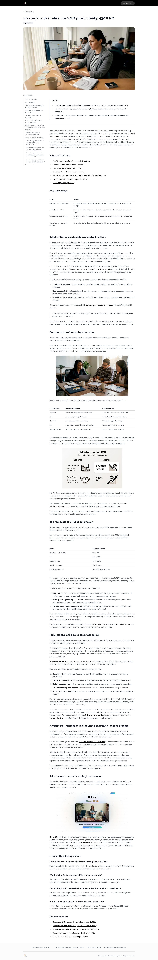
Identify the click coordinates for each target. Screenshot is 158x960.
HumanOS (53, 837)
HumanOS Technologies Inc (41, 947)
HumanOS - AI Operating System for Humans (69, 947)
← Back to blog (28, 12)
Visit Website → (128, 3)
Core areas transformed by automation (34, 111)
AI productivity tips (123, 624)
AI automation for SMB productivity (92, 742)
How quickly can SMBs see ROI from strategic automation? (34, 143)
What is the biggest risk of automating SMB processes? (35, 161)
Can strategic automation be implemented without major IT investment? (35, 155)
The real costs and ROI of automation (33, 116)
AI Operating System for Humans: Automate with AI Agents (107, 947)
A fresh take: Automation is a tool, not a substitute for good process (35, 127)
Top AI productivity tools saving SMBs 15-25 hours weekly (75, 926)
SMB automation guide (94, 715)
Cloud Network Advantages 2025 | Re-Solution (71, 936)
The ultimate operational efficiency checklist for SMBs (74, 933)
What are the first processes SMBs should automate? (35, 149)
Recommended (30, 165)
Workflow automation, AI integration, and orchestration (90, 269)
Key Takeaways (30, 102)
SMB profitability (98, 624)
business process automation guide (99, 305)
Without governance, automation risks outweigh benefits (72, 661)
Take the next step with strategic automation (32, 133)
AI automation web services (89, 842)
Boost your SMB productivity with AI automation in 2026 (74, 922)
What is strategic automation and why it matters (34, 106)
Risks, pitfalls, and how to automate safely (33, 121)
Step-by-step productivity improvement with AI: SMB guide (76, 929)
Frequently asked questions (34, 137)
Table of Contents (31, 99)
